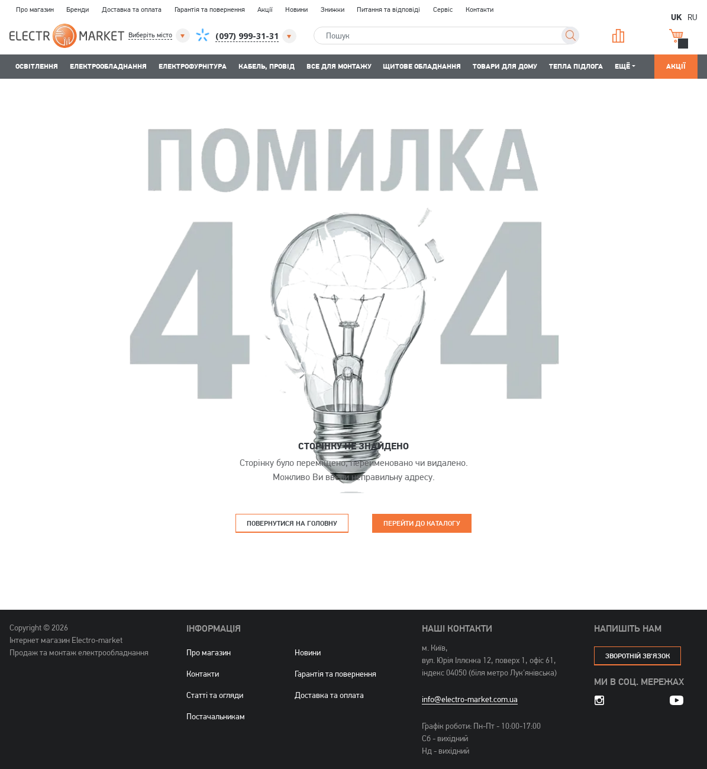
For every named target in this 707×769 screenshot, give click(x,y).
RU (692, 16)
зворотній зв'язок (637, 655)
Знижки (332, 9)
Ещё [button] (622, 66)
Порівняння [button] (618, 36)
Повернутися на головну (292, 523)
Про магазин (35, 9)
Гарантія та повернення (210, 9)
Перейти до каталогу (421, 523)
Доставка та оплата (132, 9)
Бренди (77, 9)
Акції (264, 9)
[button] (160, 35)
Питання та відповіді (388, 9)
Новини (296, 9)
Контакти (479, 9)
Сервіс (443, 9)
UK (676, 16)
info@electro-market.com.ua (470, 699)
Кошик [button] (676, 36)
